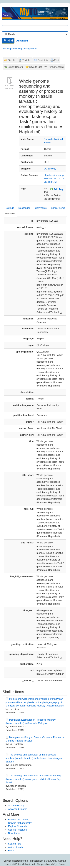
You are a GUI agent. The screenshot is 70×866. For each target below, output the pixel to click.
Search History (16, 805)
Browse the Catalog (18, 819)
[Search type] (35, 34)
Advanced (22, 40)
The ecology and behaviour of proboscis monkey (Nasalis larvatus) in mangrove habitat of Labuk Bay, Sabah (33, 779)
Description (25, 208)
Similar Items (58, 208)
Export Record (15, 67)
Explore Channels (17, 826)
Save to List (35, 67)
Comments (41, 208)
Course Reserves (17, 829)
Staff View (10, 213)
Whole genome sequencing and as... (21, 48)
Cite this (12, 60)
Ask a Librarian (16, 847)
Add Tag (56, 189)
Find (8, 40)
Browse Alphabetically (19, 823)
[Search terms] (35, 28)
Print (56, 60)
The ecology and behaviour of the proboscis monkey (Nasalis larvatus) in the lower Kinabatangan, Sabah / (34, 758)
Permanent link (56, 67)
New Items (13, 833)
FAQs (11, 850)
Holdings (9, 208)
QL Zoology (50, 168)
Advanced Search (17, 809)
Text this (26, 60)
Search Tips (14, 843)
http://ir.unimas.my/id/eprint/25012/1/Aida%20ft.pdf (54, 178)
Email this (42, 60)
